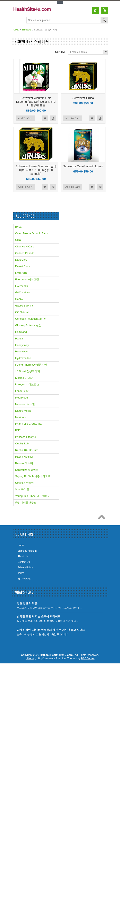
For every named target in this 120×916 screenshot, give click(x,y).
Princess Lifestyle (25, 436)
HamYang (21, 331)
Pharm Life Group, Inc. (28, 423)
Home (15, 29)
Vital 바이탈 (22, 489)
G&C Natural (22, 292)
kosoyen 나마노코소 (27, 384)
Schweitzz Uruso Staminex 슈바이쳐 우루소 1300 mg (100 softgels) (36, 170)
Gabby (19, 299)
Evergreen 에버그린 (27, 279)
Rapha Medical (24, 456)
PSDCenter (88, 658)
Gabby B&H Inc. (24, 305)
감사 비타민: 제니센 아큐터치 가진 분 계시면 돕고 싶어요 (51, 629)
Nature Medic (23, 410)
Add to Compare (53, 118)
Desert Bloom (23, 266)
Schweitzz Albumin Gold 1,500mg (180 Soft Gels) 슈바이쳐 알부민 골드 (36, 101)
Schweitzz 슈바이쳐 (26, 469)
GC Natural (21, 312)
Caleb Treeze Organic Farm (31, 233)
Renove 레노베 (24, 463)
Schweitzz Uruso (83, 98)
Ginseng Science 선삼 (28, 325)
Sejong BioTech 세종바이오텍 (32, 476)
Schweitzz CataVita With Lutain (83, 166)
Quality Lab (22, 443)
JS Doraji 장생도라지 (27, 371)
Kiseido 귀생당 (24, 377)
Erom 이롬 (21, 272)
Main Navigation (15, 20)
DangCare (21, 259)
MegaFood (21, 397)
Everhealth (21, 286)
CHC (18, 239)
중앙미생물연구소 (25, 502)
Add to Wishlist (45, 118)
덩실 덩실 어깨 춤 (27, 603)
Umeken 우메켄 (24, 482)
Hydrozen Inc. (23, 358)
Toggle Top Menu (60, 2)
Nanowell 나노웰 (25, 404)
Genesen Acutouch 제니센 (30, 318)
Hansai (19, 338)
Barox (18, 226)
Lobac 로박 (21, 391)
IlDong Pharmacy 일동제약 (31, 364)
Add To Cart (25, 118)
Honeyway (21, 351)
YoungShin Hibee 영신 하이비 (32, 496)
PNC (18, 430)
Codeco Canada (24, 253)
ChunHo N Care (24, 246)
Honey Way (22, 345)
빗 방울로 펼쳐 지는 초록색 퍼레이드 (38, 616)
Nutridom (20, 417)
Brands (26, 29)
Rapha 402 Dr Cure (26, 450)
